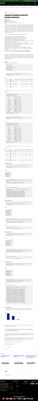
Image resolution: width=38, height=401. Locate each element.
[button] (17, 5)
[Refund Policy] (12, 388)
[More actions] (32, 12)
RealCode (2, 3)
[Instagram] (35, 383)
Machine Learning (17, 7)
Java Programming (11, 7)
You (4, 3)
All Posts (2, 7)
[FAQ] (18, 387)
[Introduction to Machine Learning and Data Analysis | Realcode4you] (6, 358)
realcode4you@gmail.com (22, 2)
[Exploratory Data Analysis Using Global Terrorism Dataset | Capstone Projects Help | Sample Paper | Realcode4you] (31, 358)
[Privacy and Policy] (12, 393)
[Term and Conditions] (19, 393)
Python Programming (24, 7)
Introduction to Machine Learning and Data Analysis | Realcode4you (6, 363)
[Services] (12, 383)
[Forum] (12, 386)
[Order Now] (29, 3)
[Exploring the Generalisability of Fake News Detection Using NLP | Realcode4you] (19, 358)
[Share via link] (10, 346)
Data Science (30, 7)
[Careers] (18, 386)
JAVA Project (6, 7)
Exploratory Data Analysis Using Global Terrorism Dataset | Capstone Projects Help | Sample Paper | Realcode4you (31, 363)
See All (36, 353)
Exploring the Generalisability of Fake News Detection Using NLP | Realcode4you (18, 363)
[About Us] (11, 385)
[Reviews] (18, 383)
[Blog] (18, 390)
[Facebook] (31, 383)
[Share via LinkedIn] (8, 346)
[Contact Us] (18, 385)
